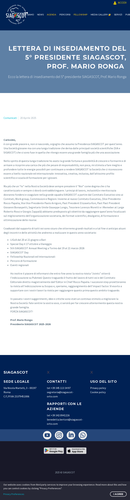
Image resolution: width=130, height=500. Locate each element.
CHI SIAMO (28, 14)
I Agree (118, 494)
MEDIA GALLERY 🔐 (101, 14)
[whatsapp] (83, 435)
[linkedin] (71, 435)
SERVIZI (118, 14)
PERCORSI (64, 14)
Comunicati (10, 118)
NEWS (40, 14)
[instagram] (59, 435)
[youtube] (47, 435)
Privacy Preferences (13, 494)
